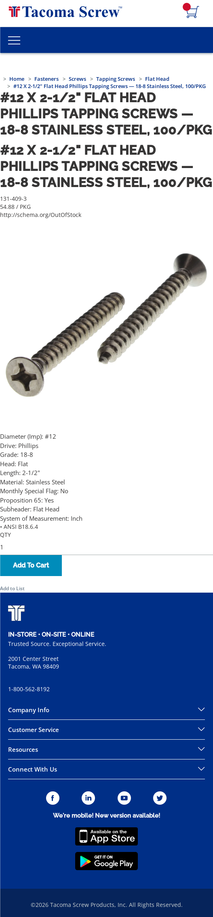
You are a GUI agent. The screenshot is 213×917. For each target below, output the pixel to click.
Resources (23, 749)
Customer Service (33, 730)
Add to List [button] (12, 588)
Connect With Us (32, 769)
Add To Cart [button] (31, 565)
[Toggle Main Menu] (14, 40)
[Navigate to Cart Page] (193, 12)
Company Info (28, 710)
